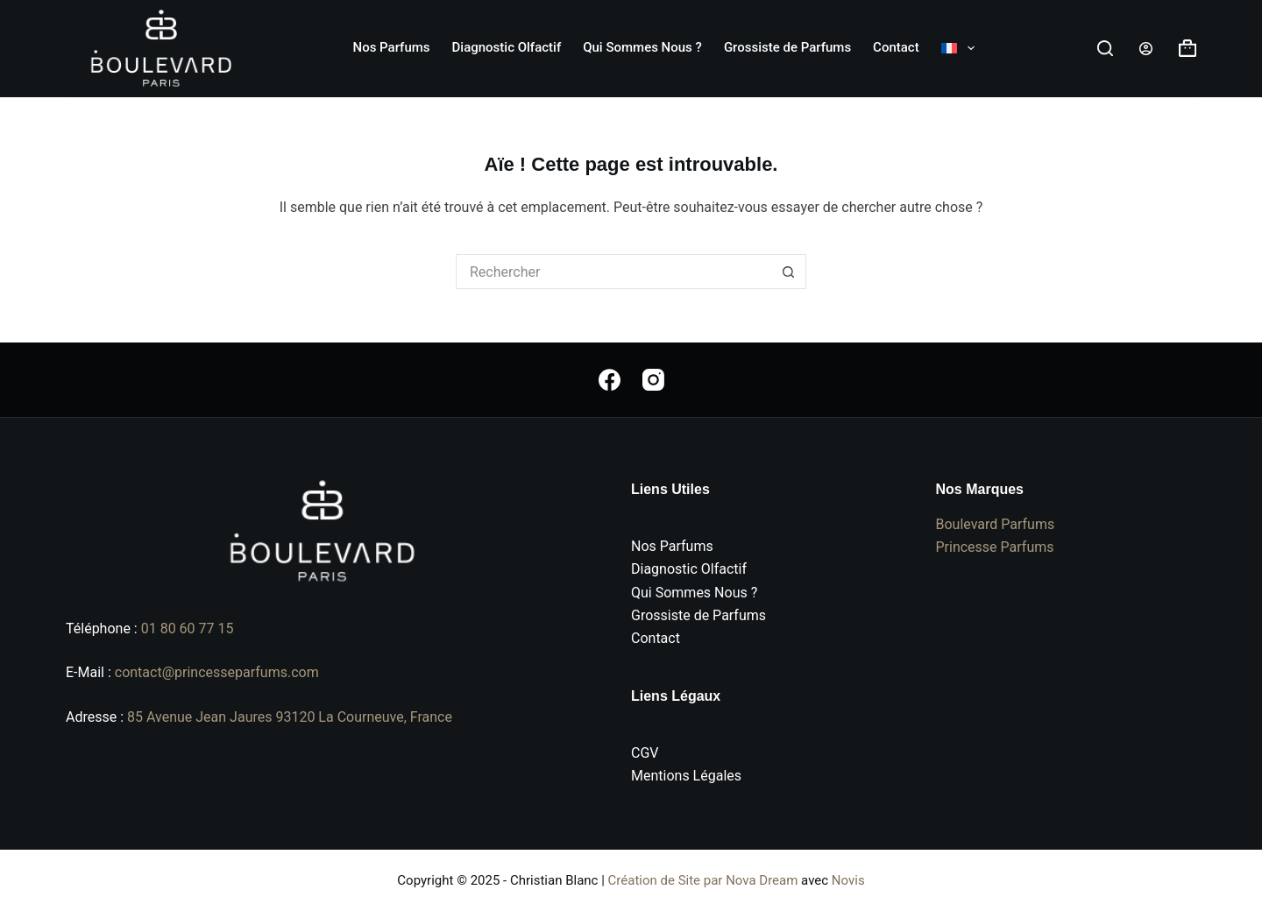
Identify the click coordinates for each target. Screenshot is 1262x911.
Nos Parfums (391, 47)
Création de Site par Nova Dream (703, 880)
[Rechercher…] (613, 271)
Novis (848, 880)
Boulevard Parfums (995, 524)
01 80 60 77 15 (187, 628)
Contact (896, 47)
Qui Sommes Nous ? (642, 47)
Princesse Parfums (995, 547)
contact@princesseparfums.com (217, 672)
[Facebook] (609, 380)
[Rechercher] (1105, 48)
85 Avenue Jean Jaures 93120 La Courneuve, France (289, 717)
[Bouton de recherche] (788, 271)
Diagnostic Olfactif (507, 47)
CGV (645, 753)
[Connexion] (1145, 48)
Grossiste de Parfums (787, 47)
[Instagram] (653, 380)
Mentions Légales (686, 775)
